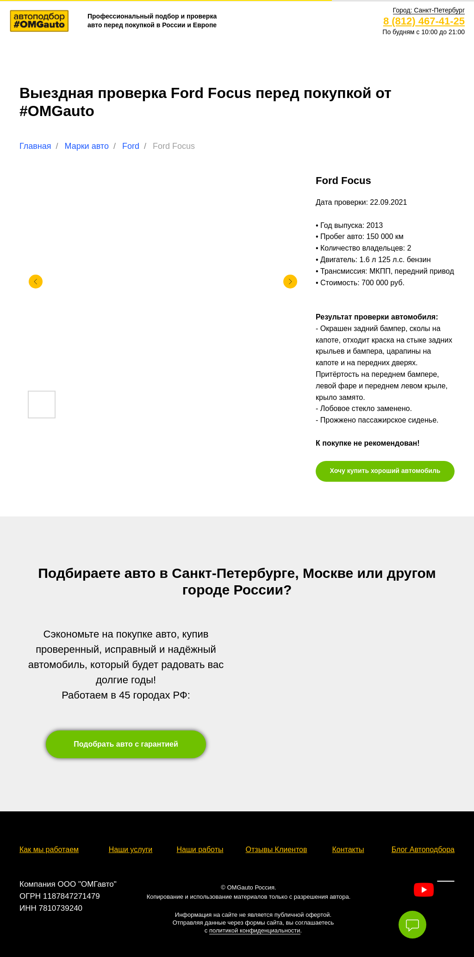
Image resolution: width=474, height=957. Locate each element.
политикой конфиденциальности (254, 930)
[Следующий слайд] (290, 281)
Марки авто (87, 146)
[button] (429, 10)
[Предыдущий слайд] (36, 281)
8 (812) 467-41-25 (424, 21)
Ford (130, 146)
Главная (35, 146)
